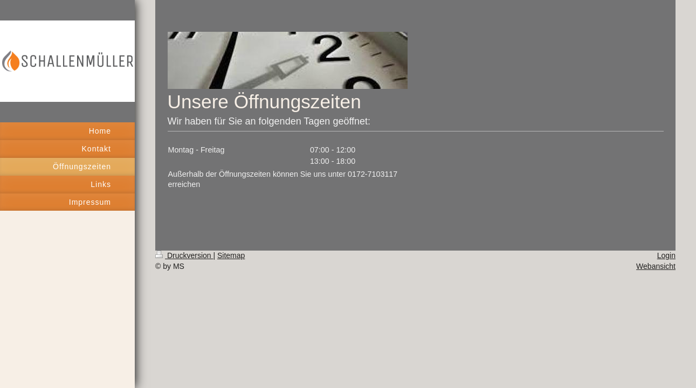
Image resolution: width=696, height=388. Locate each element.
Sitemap (231, 255)
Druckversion (184, 255)
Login (666, 255)
